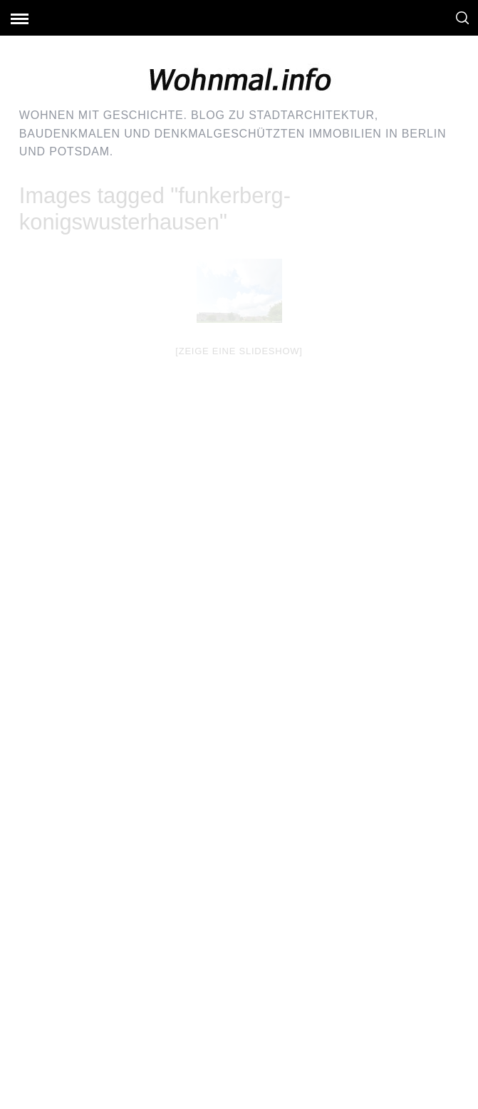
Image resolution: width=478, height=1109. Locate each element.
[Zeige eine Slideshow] (238, 351)
